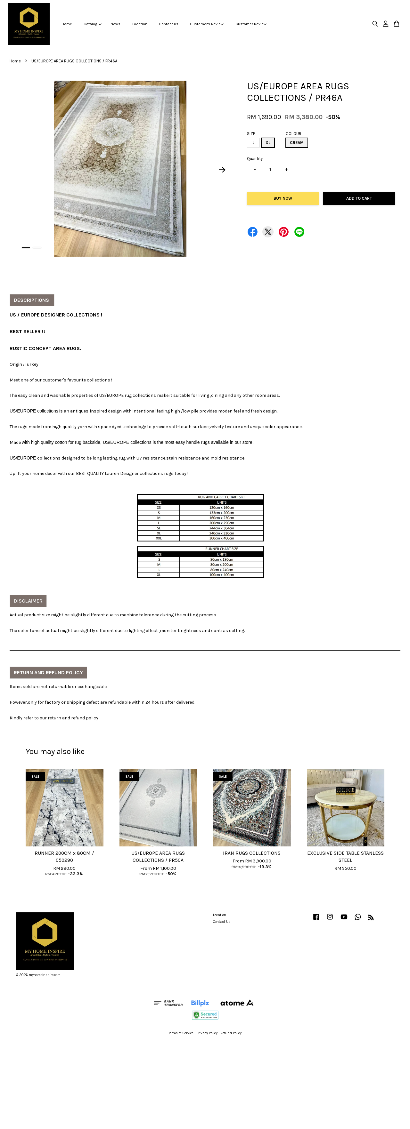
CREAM (297, 142)
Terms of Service (180, 1033)
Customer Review (250, 24)
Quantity (255, 158)
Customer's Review (207, 24)
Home (67, 24)
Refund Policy (231, 1033)
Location (139, 24)
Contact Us (221, 922)
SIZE (251, 133)
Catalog (93, 24)
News (115, 24)
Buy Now (283, 198)
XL (268, 142)
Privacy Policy (206, 1033)
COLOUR (293, 133)
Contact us (168, 24)
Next (222, 170)
